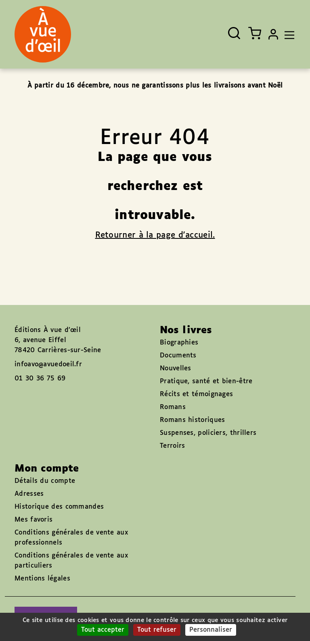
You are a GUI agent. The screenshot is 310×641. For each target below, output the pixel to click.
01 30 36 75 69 (40, 378)
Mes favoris (33, 519)
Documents (178, 355)
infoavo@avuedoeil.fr (48, 364)
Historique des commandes (59, 506)
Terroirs (172, 446)
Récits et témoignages (196, 394)
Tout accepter (102, 629)
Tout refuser (156, 629)
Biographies (179, 342)
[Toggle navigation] (287, 34)
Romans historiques (192, 420)
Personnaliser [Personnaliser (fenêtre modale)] (210, 629)
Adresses (29, 494)
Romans (173, 407)
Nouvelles (175, 368)
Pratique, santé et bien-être (206, 381)
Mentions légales (42, 578)
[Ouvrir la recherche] (234, 33)
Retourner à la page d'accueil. (155, 235)
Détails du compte (45, 481)
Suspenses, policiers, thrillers (208, 433)
